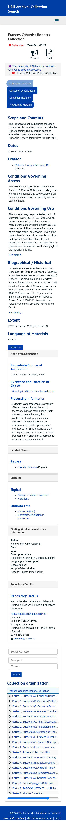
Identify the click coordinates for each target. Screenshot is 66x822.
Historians (23, 498)
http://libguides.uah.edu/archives (28, 613)
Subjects (16, 478)
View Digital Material (20, 104)
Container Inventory (20, 97)
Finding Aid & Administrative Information (28, 530)
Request (34, 54)
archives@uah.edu (24, 638)
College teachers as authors (33, 495)
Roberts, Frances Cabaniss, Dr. (32, 165)
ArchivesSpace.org (42, 818)
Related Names (20, 450)
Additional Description (24, 354)
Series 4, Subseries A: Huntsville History (34, 757)
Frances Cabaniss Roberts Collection (28, 690)
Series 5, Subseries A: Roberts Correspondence (38, 778)
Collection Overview (20, 83)
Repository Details (22, 584)
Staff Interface (16, 818)
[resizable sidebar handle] (33, 798)
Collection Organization (22, 90)
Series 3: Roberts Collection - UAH (31, 752)
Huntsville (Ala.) (26, 511)
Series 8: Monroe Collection (27, 793)
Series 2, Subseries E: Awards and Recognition (38, 731)
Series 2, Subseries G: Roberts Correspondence (38, 742)
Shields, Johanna (27, 467)
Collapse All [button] (15, 347)
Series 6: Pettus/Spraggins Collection (32, 783)
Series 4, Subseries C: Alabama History (33, 767)
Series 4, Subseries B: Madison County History (38, 762)
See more (15, 255)
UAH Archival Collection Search (27, 8)
